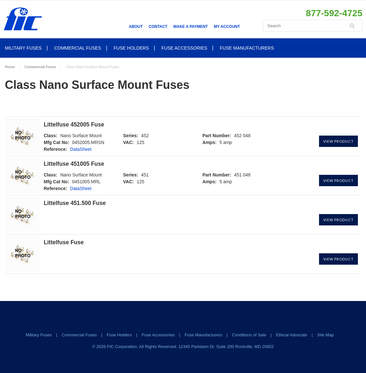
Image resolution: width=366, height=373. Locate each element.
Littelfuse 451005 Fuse (74, 164)
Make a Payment (190, 26)
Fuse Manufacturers (247, 48)
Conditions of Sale (249, 334)
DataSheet (80, 149)
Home (10, 67)
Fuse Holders (131, 48)
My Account (227, 26)
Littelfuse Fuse (64, 242)
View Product (338, 141)
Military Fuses (23, 48)
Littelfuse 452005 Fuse (74, 125)
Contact (158, 26)
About (136, 26)
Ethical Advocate (291, 334)
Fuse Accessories (184, 48)
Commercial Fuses (77, 48)
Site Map (325, 334)
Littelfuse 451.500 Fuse (75, 203)
